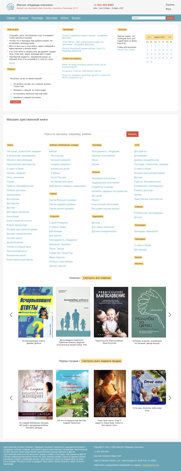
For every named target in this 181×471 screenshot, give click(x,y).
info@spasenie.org (150, 465)
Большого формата (61, 160)
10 (155, 50)
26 (163, 58)
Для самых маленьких (18, 212)
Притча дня (12, 29)
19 (163, 54)
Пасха (95, 160)
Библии (53, 151)
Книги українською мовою (20, 259)
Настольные (57, 155)
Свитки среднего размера (62, 204)
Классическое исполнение (105, 204)
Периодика (140, 239)
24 (155, 58)
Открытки (54, 216)
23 (151, 58)
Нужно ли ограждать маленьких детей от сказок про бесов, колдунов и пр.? (86, 76)
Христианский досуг (17, 251)
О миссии (23, 18)
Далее (12, 63)
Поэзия (10, 181)
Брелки (138, 257)
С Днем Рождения (58, 222)
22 (147, 58)
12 (163, 50)
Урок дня (122, 29)
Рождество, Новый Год (60, 253)
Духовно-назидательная (19, 233)
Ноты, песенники (15, 177)
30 (151, 62)
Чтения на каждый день (19, 247)
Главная (11, 18)
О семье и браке (15, 169)
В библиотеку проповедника (21, 155)
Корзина (170, 4)
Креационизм (13, 195)
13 (167, 50)
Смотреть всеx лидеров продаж (101, 361)
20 (167, 54)
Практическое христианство (21, 164)
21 (171, 54)
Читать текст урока (126, 49)
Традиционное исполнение (105, 182)
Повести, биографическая (20, 186)
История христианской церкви (22, 229)
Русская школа (14, 238)
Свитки (53, 194)
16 (151, 54)
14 (171, 50)
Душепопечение (15, 242)
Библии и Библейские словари (64, 145)
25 (159, 58)
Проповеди (37, 18)
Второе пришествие (17, 225)
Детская (11, 207)
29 (147, 62)
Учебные (55, 173)
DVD (137, 145)
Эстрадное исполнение (104, 178)
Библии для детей (60, 169)
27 (167, 58)
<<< (149, 37)
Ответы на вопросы (72, 58)
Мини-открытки (57, 257)
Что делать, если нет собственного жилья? (82, 71)
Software (139, 207)
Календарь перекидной (146, 231)
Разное (95, 200)
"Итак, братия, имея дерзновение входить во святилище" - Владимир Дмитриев (83, 43)
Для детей (97, 195)
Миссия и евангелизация (19, 160)
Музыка (96, 172)
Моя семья (51, 18)
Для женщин (13, 199)
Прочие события (57, 266)
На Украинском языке (62, 181)
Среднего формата (60, 164)
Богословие (13, 216)
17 (155, 54)
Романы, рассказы (16, 190)
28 (171, 58)
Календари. (140, 225)
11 (159, 50)
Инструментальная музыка (105, 208)
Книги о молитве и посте (19, 221)
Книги (10, 145)
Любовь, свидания (16, 173)
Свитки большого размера (62, 200)
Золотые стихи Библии (61, 261)
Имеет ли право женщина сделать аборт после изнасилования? (84, 65)
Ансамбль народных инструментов (109, 191)
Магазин (76, 18)
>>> (169, 37)
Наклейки (96, 145)
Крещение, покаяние (60, 244)
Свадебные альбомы (102, 187)
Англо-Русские (58, 177)
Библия (64, 18)
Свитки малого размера (61, 208)
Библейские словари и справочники (67, 186)
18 (159, 54)
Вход (168, 9)
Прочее (95, 164)
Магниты (139, 263)
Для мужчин (13, 203)
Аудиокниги (97, 216)
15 (147, 54)
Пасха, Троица (56, 248)
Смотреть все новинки (96, 277)
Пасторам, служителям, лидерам (24, 151)
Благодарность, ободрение (63, 240)
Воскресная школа (16, 255)
